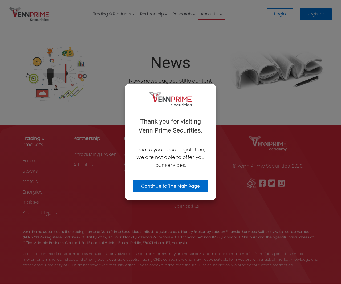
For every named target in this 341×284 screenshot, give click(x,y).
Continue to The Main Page (170, 186)
